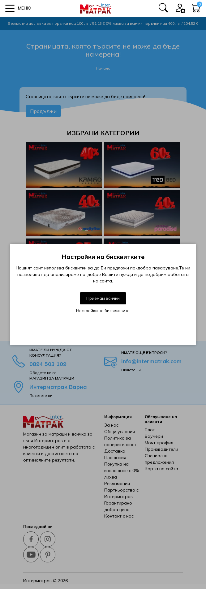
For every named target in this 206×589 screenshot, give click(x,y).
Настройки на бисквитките (103, 310)
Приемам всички (103, 298)
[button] (18, 8)
